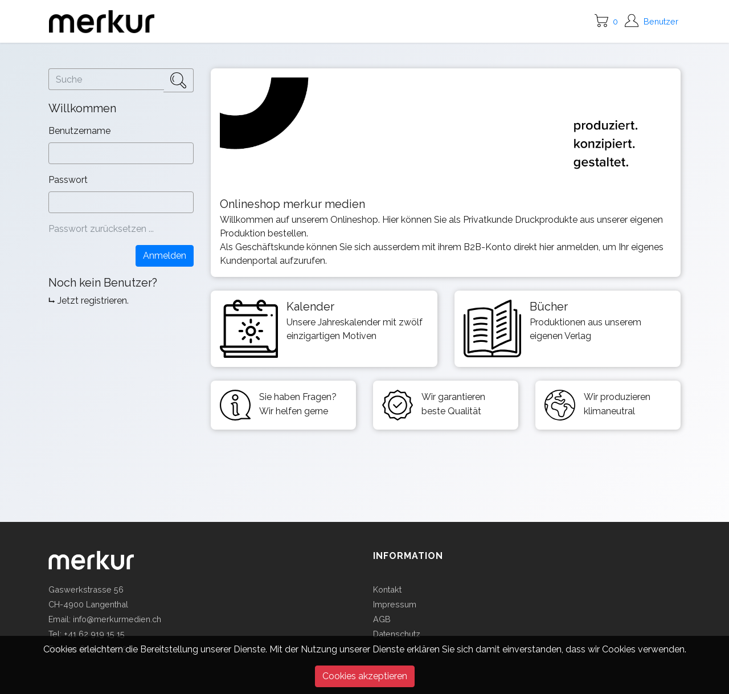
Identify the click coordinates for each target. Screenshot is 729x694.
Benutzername (80, 130)
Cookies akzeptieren (364, 676)
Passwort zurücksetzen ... (101, 228)
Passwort (69, 179)
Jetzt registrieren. (93, 300)
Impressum (394, 604)
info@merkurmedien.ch (117, 619)
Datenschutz (396, 634)
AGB (382, 619)
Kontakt (387, 589)
